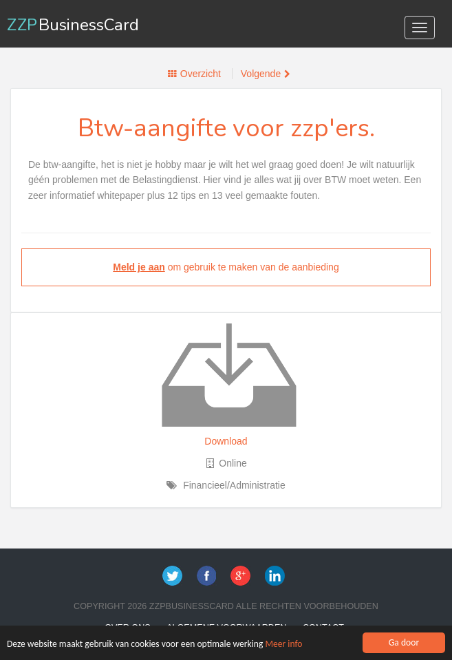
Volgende (261, 73)
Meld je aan (138, 267)
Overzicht (200, 73)
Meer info (284, 647)
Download (225, 441)
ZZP (73, 25)
